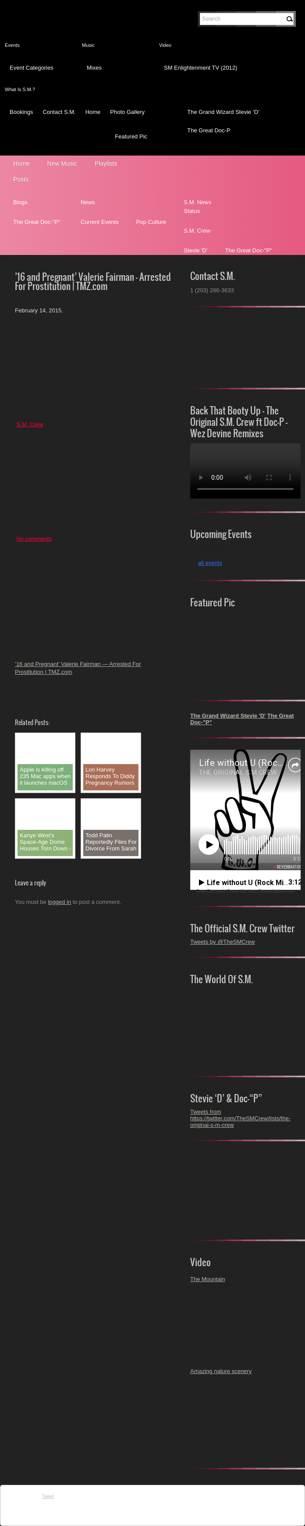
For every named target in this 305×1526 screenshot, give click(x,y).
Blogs (20, 202)
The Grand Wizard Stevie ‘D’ (223, 112)
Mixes (94, 67)
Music (88, 45)
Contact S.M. (59, 112)
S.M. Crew (197, 230)
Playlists (106, 163)
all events (210, 562)
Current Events (100, 222)
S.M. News (197, 202)
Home (93, 112)
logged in (59, 902)
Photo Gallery (127, 112)
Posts (20, 179)
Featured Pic (131, 136)
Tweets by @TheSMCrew (222, 941)
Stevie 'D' (195, 250)
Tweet (48, 1496)
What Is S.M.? (20, 89)
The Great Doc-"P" (36, 222)
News (88, 202)
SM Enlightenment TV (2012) (200, 67)
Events (12, 45)
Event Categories (31, 67)
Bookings (21, 112)
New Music (62, 163)
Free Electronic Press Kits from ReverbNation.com (245, 891)
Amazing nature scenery (221, 1371)
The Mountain (207, 1279)
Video (165, 45)
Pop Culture (151, 222)
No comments (34, 538)
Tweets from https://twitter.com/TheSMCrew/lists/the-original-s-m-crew (240, 1118)
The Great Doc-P (208, 130)
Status (192, 211)
